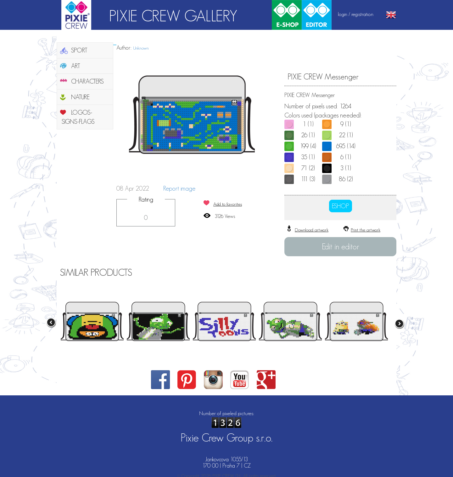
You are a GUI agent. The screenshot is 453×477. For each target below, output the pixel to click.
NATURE (80, 97)
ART (75, 65)
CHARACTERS (87, 81)
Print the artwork (365, 229)
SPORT (79, 50)
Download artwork (311, 229)
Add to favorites (227, 204)
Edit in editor (340, 246)
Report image (179, 188)
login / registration (355, 14)
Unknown (141, 48)
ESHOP (340, 206)
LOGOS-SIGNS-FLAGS (78, 117)
